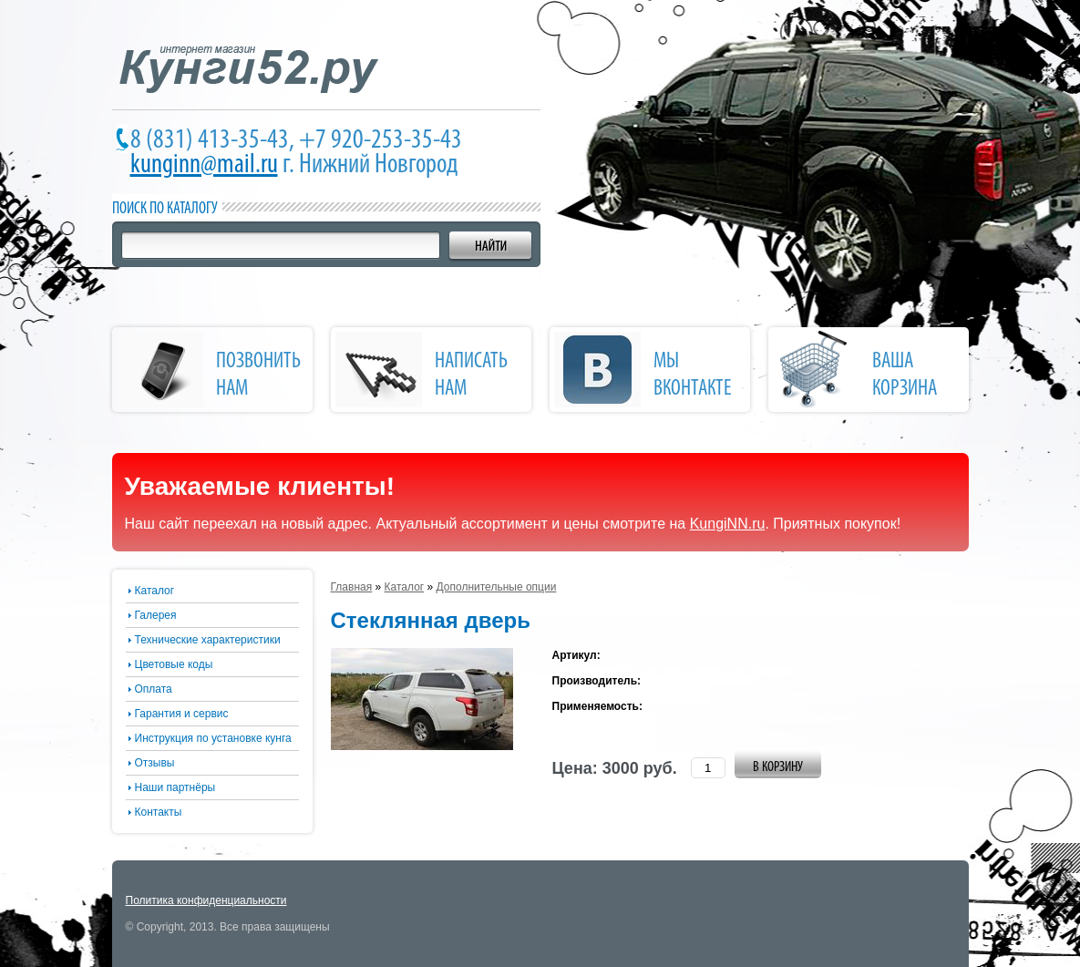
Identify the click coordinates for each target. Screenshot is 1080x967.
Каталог (155, 590)
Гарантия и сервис (182, 713)
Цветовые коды (174, 664)
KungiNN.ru (728, 523)
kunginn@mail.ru (204, 165)
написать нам (471, 375)
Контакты (158, 812)
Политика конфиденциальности (206, 900)
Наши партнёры (175, 787)
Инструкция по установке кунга (213, 738)
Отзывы (155, 762)
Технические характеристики (208, 639)
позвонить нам (258, 375)
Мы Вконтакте (692, 375)
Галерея (156, 615)
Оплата (153, 689)
